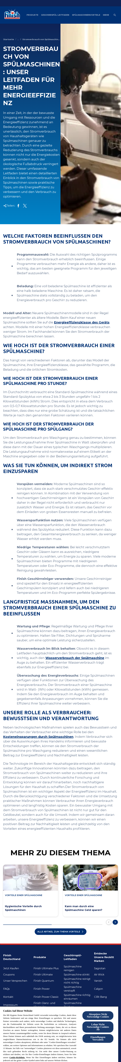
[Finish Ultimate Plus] (46, 968)
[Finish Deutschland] (17, 956)
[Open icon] (115, 15)
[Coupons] (9, 975)
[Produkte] (32, 15)
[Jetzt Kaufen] (11, 968)
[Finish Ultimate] (43, 975)
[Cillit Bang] (100, 997)
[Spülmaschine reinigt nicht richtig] (78, 981)
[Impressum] (10, 1005)
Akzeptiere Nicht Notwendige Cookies (98, 1015)
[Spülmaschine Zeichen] (78, 1005)
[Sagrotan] (100, 968)
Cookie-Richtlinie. (17, 1057)
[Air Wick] (99, 975)
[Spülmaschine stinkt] (77, 975)
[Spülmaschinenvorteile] (86, 15)
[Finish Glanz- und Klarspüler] (47, 1005)
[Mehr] (106, 15)
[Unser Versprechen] (15, 981)
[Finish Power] (41, 989)
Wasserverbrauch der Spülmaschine (74, 658)
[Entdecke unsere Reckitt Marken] (106, 956)
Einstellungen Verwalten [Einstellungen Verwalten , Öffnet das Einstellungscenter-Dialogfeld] (98, 1038)
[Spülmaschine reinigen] (78, 968)
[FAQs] (6, 989)
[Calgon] (98, 989)
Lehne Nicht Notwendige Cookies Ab (98, 1027)
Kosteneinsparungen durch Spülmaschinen (38, 737)
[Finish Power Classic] (46, 997)
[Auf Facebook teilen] (18, 206)
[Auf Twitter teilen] (25, 206)
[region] (59, 1034)
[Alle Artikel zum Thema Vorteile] (60, 931)
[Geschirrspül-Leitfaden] (55, 15)
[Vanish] (98, 981)
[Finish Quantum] (43, 981)
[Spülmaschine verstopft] (78, 989)
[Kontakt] (8, 997)
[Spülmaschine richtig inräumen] (78, 997)
